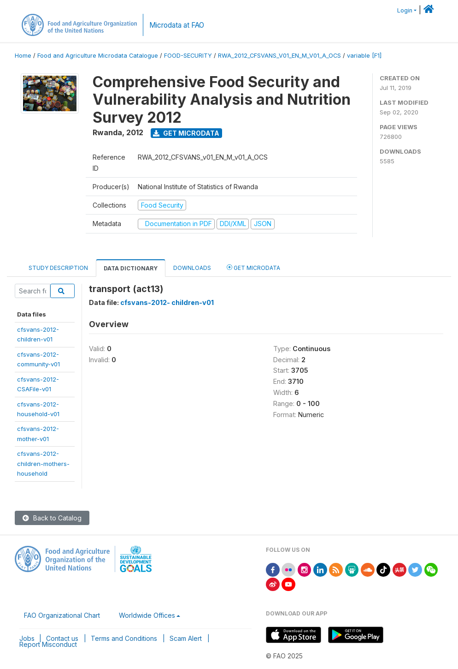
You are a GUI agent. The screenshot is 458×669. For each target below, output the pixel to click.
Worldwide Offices (147, 615)
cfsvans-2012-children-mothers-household (43, 463)
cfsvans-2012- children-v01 (167, 302)
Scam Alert (186, 638)
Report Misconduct (48, 644)
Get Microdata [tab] (253, 267)
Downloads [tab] (192, 267)
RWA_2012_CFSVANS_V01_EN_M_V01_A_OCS (279, 55)
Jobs (27, 638)
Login (404, 10)
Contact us (62, 638)
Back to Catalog (52, 518)
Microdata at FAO (176, 25)
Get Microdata (186, 133)
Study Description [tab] (58, 267)
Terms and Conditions (124, 638)
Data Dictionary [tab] (131, 268)
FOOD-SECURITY (188, 55)
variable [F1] (364, 55)
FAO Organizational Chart (62, 615)
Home (23, 55)
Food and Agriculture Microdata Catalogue (97, 55)
